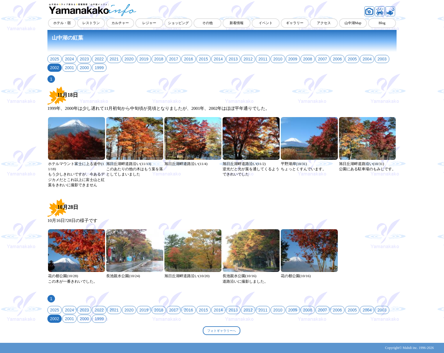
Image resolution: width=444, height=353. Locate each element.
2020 (129, 59)
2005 (352, 59)
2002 (54, 67)
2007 (322, 59)
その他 (207, 23)
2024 (69, 59)
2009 (292, 59)
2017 (173, 59)
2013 (233, 59)
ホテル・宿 (62, 23)
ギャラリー (294, 23)
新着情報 (237, 23)
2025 (54, 59)
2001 (69, 67)
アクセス (324, 23)
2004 (367, 59)
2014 (218, 59)
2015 (203, 59)
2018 (158, 59)
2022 (99, 59)
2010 (277, 59)
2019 (143, 59)
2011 (262, 59)
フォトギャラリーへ (221, 330)
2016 (188, 59)
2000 (84, 67)
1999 (99, 67)
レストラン (91, 23)
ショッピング (178, 23)
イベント (266, 23)
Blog (382, 23)
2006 (337, 59)
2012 (248, 59)
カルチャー (120, 23)
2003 (381, 59)
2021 (114, 59)
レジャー (149, 23)
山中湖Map (352, 23)
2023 (84, 59)
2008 (307, 59)
